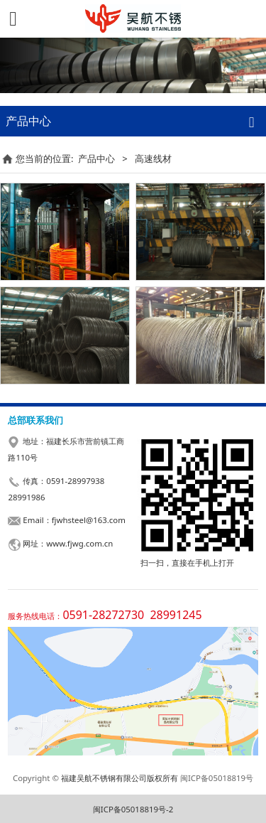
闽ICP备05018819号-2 (133, 809)
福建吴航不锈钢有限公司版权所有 (119, 778)
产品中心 (96, 158)
